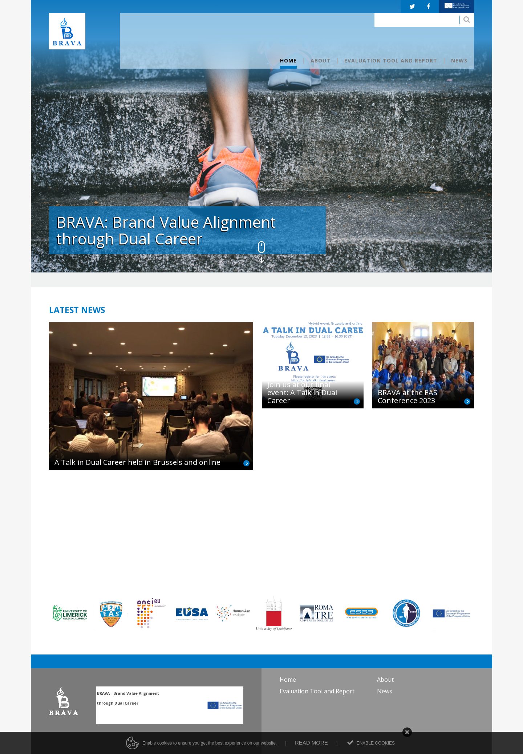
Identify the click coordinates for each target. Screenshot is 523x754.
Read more (311, 751)
